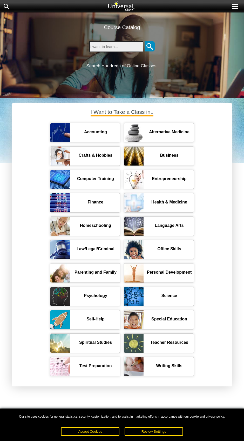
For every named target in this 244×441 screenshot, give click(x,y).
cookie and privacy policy (207, 416)
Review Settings (153, 431)
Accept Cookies (90, 431)
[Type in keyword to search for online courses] (116, 46)
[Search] (150, 47)
